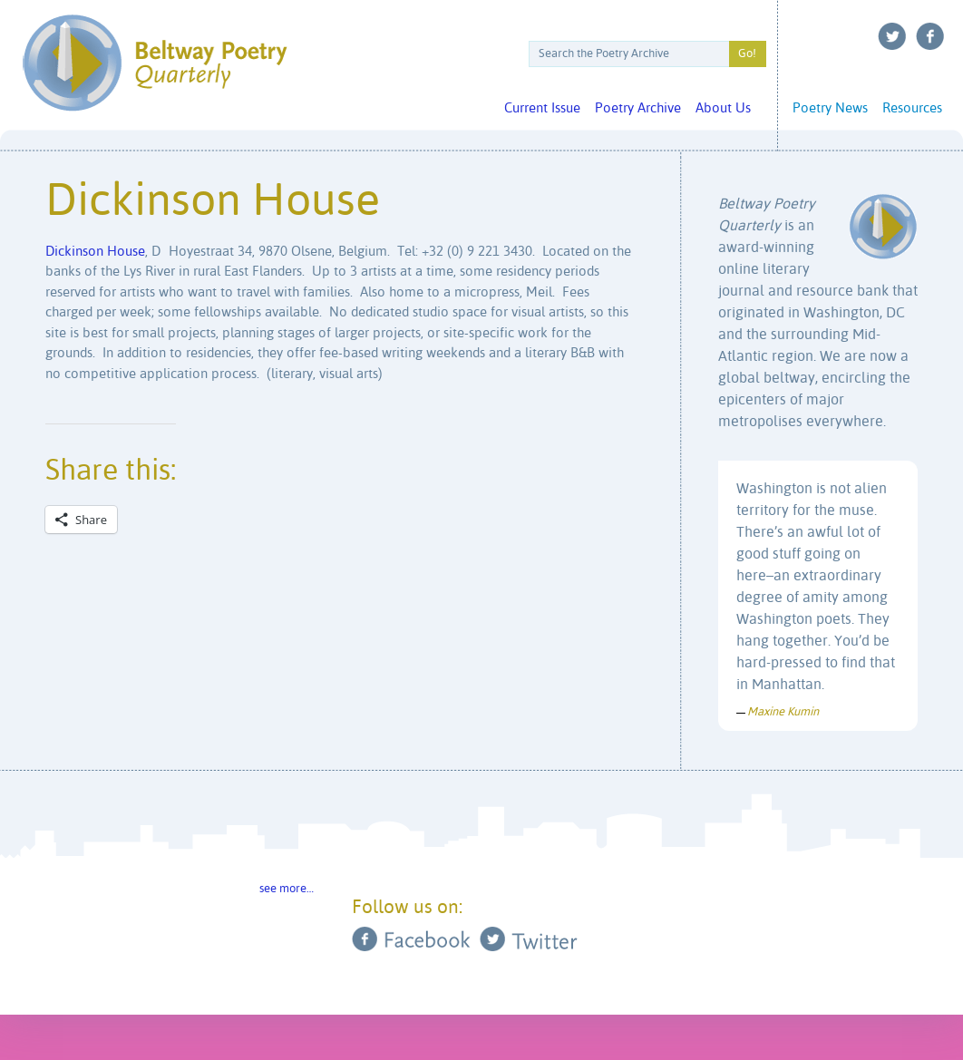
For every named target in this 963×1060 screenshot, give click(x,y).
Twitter (892, 36)
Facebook (930, 36)
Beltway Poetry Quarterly (154, 63)
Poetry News (830, 108)
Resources (912, 108)
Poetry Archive (638, 108)
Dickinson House (95, 251)
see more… (286, 889)
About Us (723, 108)
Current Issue (542, 108)
